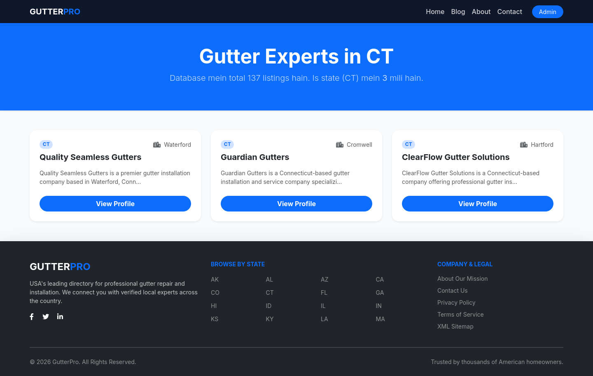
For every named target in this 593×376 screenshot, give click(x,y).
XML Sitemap (455, 326)
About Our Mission (462, 278)
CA (380, 279)
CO (215, 292)
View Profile (115, 204)
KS (214, 318)
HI (214, 305)
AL (269, 279)
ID (269, 305)
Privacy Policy (456, 302)
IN (379, 305)
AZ (324, 279)
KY (270, 318)
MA (380, 318)
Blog (458, 11)
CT (270, 292)
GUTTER (55, 11)
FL (324, 292)
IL (323, 305)
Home (435, 11)
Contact (509, 11)
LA (324, 318)
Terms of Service (460, 314)
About (481, 11)
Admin (547, 11)
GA (380, 292)
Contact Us (452, 290)
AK (215, 279)
